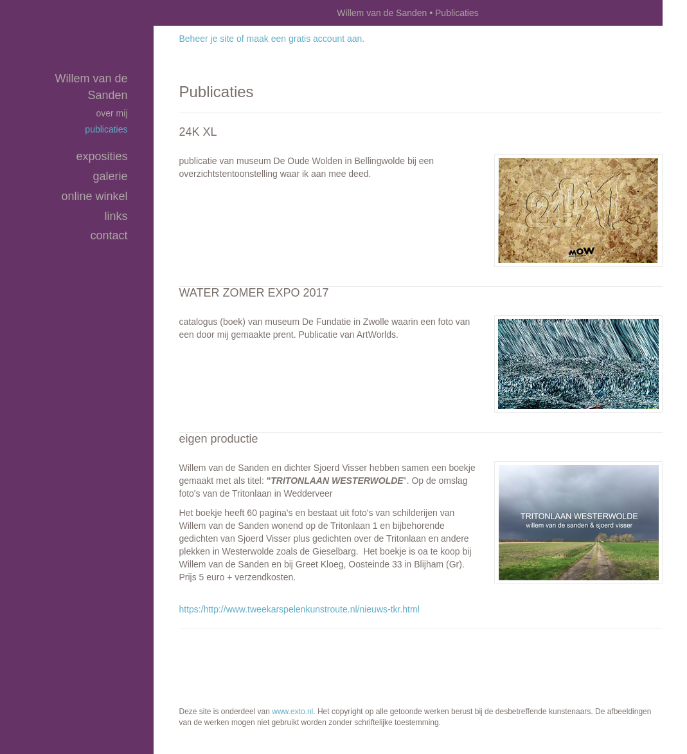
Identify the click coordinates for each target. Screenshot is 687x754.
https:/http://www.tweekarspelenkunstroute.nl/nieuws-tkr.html (299, 609)
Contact (108, 235)
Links (115, 216)
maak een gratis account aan (304, 38)
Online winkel (94, 196)
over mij (111, 113)
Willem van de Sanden (382, 13)
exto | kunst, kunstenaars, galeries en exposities (190, 13)
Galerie (110, 176)
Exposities (101, 156)
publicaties (106, 129)
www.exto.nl (292, 711)
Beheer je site (207, 38)
